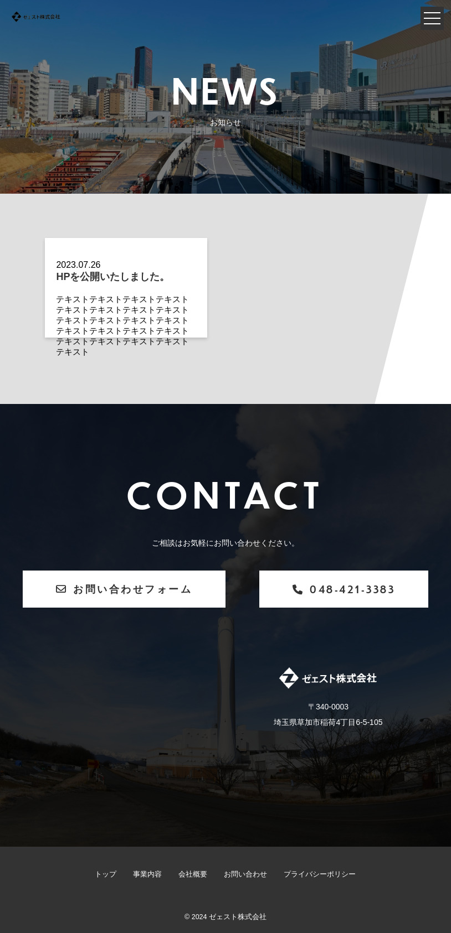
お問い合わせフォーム (124, 588)
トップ (105, 874)
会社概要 (192, 874)
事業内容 (147, 874)
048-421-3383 (344, 589)
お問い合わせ (245, 874)
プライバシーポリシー (320, 874)
